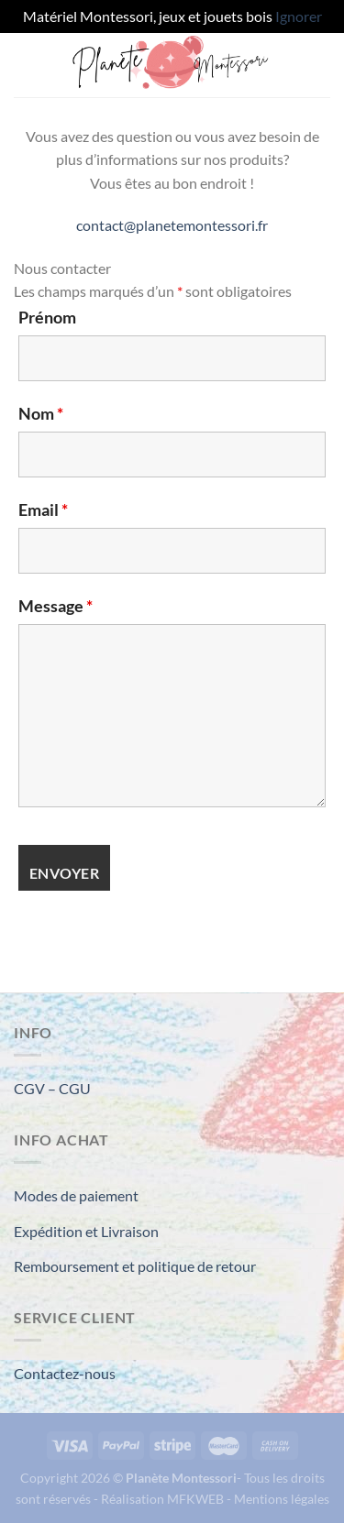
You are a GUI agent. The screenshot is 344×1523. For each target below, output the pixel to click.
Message (55, 606)
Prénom (47, 317)
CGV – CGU (52, 1088)
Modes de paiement (76, 1195)
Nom (40, 413)
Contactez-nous (65, 1373)
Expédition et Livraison (86, 1231)
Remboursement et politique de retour (135, 1266)
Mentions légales (281, 1499)
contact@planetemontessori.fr (172, 225)
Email (43, 509)
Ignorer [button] (298, 16)
